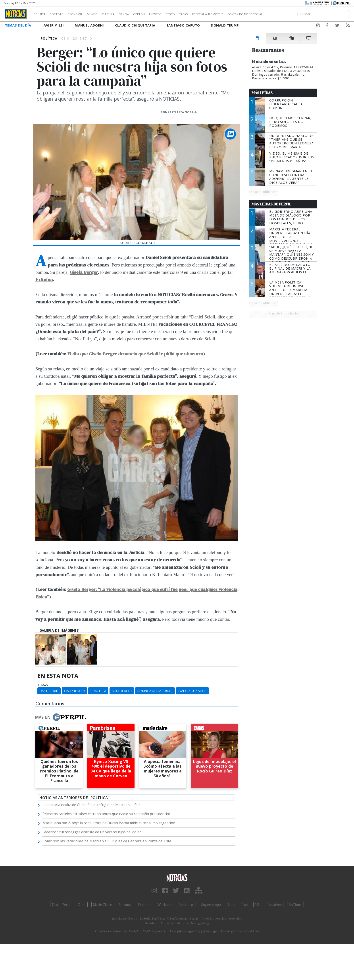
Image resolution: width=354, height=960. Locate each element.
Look (231, 905)
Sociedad (61, 14)
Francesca (98, 691)
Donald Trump (225, 25)
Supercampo (211, 905)
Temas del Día (18, 25)
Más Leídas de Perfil (271, 204)
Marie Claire (102, 905)
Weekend (164, 905)
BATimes (295, 905)
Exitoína (44, 279)
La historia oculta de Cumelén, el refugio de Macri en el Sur (91, 804)
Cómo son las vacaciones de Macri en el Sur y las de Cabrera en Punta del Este (106, 841)
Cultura (120, 14)
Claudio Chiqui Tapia (135, 25)
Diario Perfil (61, 905)
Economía (83, 14)
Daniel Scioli (49, 691)
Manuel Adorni (90, 25)
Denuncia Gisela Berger (154, 691)
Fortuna (125, 905)
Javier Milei (53, 25)
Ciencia (139, 14)
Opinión (157, 14)
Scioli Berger (122, 691)
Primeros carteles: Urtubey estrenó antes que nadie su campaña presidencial (106, 813)
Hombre (144, 905)
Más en (60, 717)
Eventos (176, 14)
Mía (258, 905)
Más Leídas (262, 93)
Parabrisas (186, 905)
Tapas (209, 14)
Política (41, 14)
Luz (245, 905)
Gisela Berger (84, 272)
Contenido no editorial (283, 14)
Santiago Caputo (183, 25)
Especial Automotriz (237, 14)
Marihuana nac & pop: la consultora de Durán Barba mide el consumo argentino (108, 822)
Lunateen (274, 905)
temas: (42, 685)
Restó (193, 14)
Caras (81, 905)
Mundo (102, 14)
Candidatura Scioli (192, 691)
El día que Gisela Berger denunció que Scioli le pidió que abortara (135, 354)
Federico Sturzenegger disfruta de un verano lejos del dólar (91, 832)
